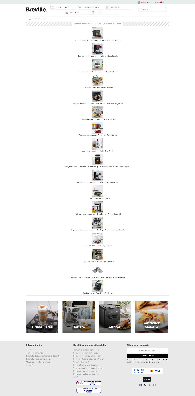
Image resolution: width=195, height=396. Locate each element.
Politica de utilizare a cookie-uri (87, 374)
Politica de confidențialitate (85, 371)
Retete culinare (40, 19)
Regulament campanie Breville (86, 353)
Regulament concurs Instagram (87, 356)
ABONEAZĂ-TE (147, 356)
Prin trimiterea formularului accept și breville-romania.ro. (147, 361)
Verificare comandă (34, 353)
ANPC (75, 377)
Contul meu (31, 350)
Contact (29, 365)
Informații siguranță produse (85, 365)
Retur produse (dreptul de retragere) (89, 359)
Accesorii (74, 12)
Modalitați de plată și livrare (38, 362)
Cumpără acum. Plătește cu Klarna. (88, 368)
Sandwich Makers (92, 7)
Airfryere (115, 7)
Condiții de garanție (82, 362)
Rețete (101, 12)
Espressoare (63, 7)
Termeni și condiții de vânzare (86, 350)
